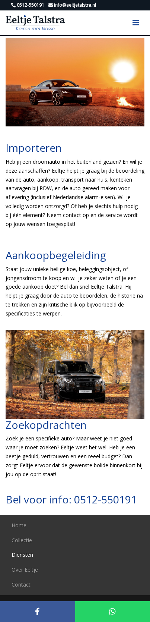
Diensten (22, 554)
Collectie (22, 540)
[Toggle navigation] (136, 22)
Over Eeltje (25, 569)
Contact (21, 584)
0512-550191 (105, 499)
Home (19, 525)
